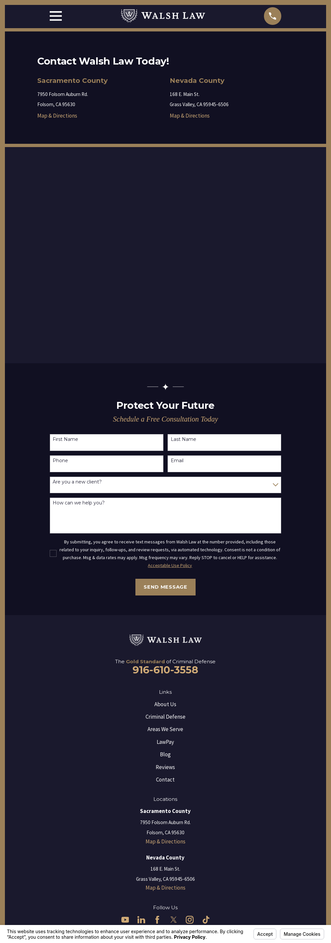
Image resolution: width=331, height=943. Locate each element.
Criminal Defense (165, 716)
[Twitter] (174, 920)
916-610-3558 (165, 670)
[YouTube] (125, 920)
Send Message (165, 587)
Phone (60, 460)
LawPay (165, 741)
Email (177, 460)
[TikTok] (206, 920)
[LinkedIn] (141, 920)
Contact (165, 779)
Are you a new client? (77, 482)
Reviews (165, 767)
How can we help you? (79, 503)
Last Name (183, 439)
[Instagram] (190, 920)
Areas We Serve (165, 729)
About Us (165, 704)
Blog (165, 754)
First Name (65, 439)
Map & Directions (57, 115)
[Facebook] (157, 920)
